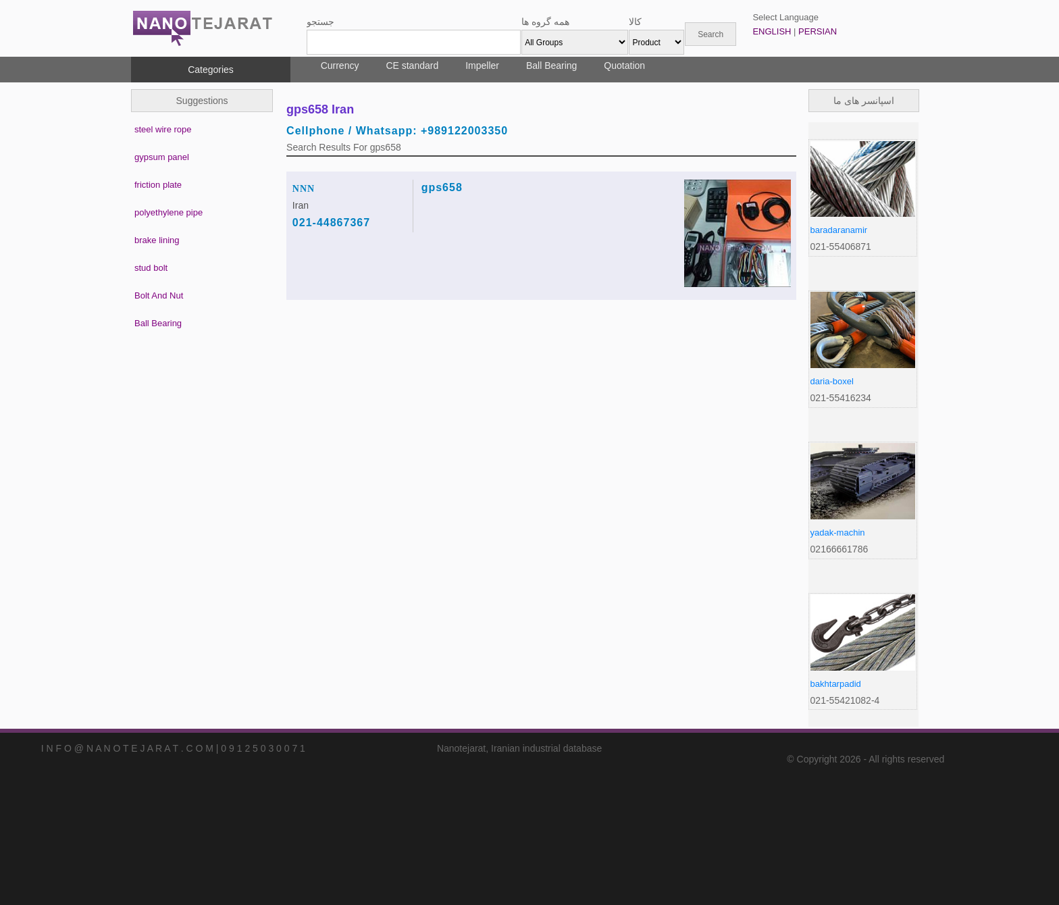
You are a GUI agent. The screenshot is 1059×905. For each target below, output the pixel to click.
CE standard (412, 65)
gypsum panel (161, 157)
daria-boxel (832, 381)
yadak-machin (837, 532)
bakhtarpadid (835, 684)
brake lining (157, 240)
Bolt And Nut (158, 295)
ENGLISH (771, 31)
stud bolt (150, 268)
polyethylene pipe (168, 212)
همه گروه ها (545, 21)
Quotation (624, 65)
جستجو (320, 21)
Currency (340, 65)
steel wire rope (163, 129)
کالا (635, 21)
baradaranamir (839, 230)
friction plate (158, 185)
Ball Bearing (551, 65)
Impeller (482, 65)
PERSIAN (817, 31)
